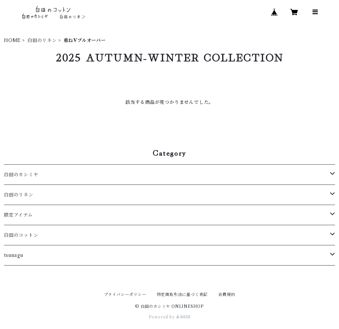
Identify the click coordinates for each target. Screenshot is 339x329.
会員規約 (226, 294)
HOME (12, 40)
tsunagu (14, 255)
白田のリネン (42, 40)
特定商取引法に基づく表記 (182, 294)
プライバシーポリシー (125, 294)
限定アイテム (18, 215)
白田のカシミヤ (21, 175)
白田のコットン (21, 235)
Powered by (170, 316)
